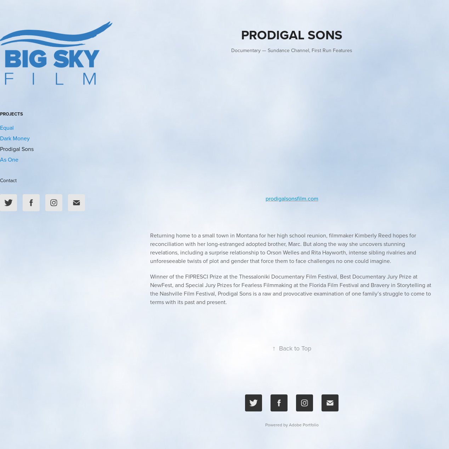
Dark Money (15, 138)
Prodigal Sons (17, 149)
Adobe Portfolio (304, 425)
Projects (11, 114)
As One (9, 159)
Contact (8, 180)
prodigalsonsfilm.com (292, 198)
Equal (7, 127)
